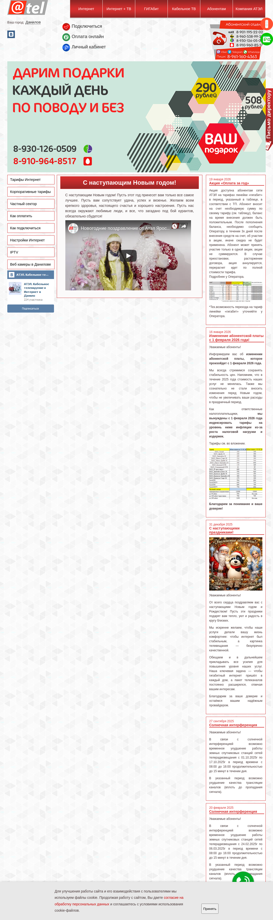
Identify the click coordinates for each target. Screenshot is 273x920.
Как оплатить (21, 216)
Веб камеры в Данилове (30, 264)
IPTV (14, 252)
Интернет (86, 9)
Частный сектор (23, 204)
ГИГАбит (151, 9)
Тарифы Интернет (25, 180)
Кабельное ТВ (184, 9)
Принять (209, 909)
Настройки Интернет (27, 240)
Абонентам (216, 9)
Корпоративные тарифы (30, 192)
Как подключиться (25, 228)
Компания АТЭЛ (249, 9)
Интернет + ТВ (118, 9)
